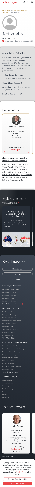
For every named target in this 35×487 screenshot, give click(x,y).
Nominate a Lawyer (8, 389)
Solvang (5, 180)
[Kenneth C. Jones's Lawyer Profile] (16, 122)
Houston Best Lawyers (9, 323)
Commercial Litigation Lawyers (11, 366)
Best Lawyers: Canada (9, 292)
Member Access (17, 279)
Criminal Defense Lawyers (10, 357)
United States (16, 10)
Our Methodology (7, 383)
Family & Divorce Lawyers (10, 354)
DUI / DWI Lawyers (8, 360)
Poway (26, 172)
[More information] (21, 149)
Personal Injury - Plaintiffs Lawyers (12, 346)
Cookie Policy (21, 472)
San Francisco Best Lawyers (10, 329)
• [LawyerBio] (16, 152)
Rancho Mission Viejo (11, 175)
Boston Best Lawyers (8, 332)
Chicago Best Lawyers (9, 317)
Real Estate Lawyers (8, 369)
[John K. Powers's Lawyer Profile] (16, 422)
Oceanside (18, 172)
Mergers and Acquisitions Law (14, 161)
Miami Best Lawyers (8, 335)
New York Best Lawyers (9, 312)
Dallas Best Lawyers (8, 326)
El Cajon (22, 167)
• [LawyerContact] (19, 152)
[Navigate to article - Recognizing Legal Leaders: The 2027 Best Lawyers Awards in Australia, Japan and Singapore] (16, 226)
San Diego (5, 12)
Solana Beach (21, 177)
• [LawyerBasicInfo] (13, 152)
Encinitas (6, 169)
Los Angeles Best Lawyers (10, 315)
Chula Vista (6, 167)
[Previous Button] (3, 134)
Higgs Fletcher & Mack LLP (16, 131)
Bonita (18, 164)
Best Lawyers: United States (10, 289)
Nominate (17, 274)
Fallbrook (24, 169)
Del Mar (15, 167)
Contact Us (5, 397)
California (24, 10)
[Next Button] (29, 134)
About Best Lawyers (8, 380)
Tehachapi (14, 180)
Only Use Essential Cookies (17, 479)
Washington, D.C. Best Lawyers (11, 320)
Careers (4, 394)
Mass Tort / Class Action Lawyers (12, 352)
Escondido (14, 169)
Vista (21, 180)
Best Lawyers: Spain (8, 298)
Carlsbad (25, 164)
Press (3, 392)
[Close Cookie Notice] (33, 461)
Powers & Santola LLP (16, 430)
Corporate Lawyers (8, 363)
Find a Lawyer (6, 10)
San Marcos (10, 177)
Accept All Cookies (17, 483)
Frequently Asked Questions (10, 386)
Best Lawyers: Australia (9, 295)
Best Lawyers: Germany (9, 301)
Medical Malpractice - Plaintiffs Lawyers (14, 349)
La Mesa (10, 172)
